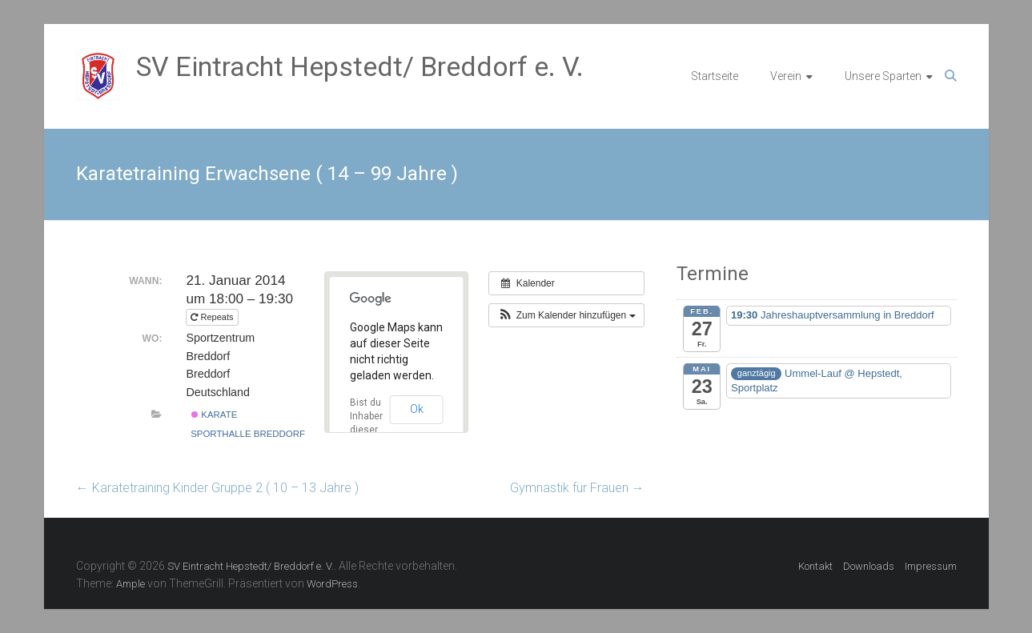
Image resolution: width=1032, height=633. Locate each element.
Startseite (714, 76)
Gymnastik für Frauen (577, 487)
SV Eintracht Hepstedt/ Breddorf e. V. (360, 66)
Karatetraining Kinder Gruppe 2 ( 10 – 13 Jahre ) (217, 487)
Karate (214, 414)
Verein (785, 76)
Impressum (931, 566)
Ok (417, 409)
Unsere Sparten (883, 76)
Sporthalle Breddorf (248, 434)
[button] (566, 315)
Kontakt (815, 566)
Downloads (868, 566)
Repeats (213, 317)
